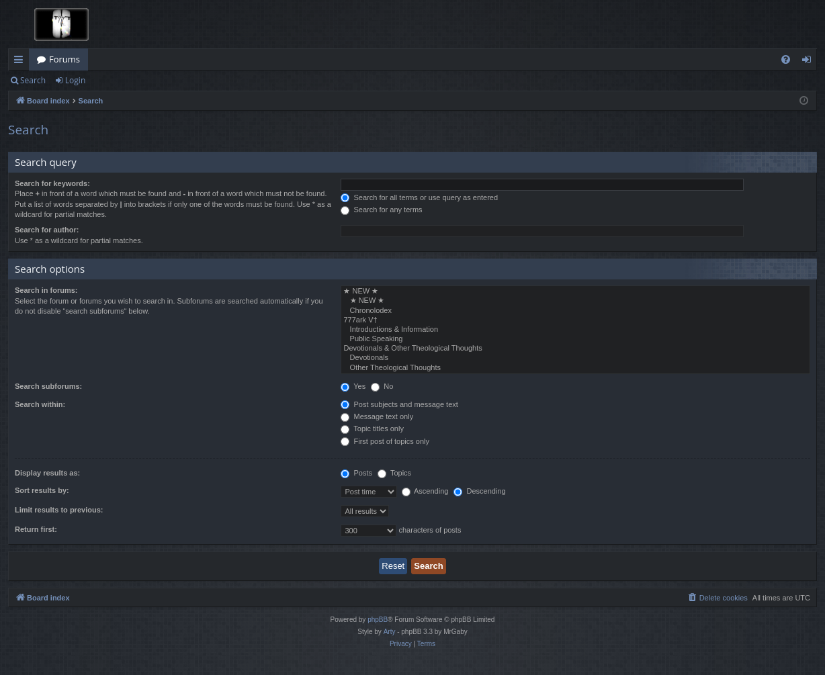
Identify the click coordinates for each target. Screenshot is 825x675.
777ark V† (575, 320)
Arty (390, 631)
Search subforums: (48, 386)
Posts (356, 473)
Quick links (21, 62)
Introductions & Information (575, 329)
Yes (353, 386)
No (382, 386)
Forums (64, 59)
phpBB (377, 619)
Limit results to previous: (59, 510)
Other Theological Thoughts (575, 368)
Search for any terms (381, 210)
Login (75, 80)
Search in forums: (46, 290)
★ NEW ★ (575, 291)
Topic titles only (372, 428)
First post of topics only (385, 441)
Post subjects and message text (399, 404)
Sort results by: (42, 490)
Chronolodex (575, 311)
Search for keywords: (52, 183)
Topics (394, 473)
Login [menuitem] (809, 62)
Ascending (425, 491)
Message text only (377, 416)
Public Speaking (575, 339)
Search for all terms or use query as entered (419, 197)
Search (33, 80)
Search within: (40, 404)
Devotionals (575, 358)
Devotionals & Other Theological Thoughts (575, 348)
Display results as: (47, 473)
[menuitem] (785, 59)
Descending (479, 491)
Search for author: (47, 230)
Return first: (36, 529)
